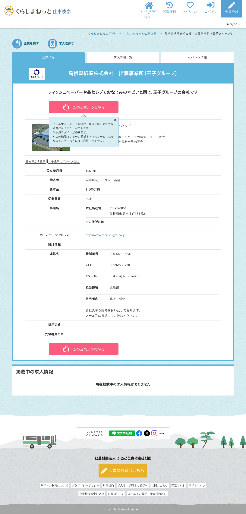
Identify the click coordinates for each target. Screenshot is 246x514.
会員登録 (231, 12)
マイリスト (190, 12)
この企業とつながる (88, 107)
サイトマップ (197, 485)
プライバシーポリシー (85, 485)
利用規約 (108, 485)
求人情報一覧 (123, 57)
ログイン (211, 12)
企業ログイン (116, 493)
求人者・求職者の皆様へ (133, 485)
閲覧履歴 (169, 12)
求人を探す (66, 43)
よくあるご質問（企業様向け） (147, 493)
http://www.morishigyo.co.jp (106, 235)
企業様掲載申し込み (91, 493)
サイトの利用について (54, 485)
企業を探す (31, 43)
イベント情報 (197, 57)
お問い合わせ (159, 485)
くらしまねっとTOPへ (149, 14)
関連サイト (178, 485)
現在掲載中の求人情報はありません (123, 384)
